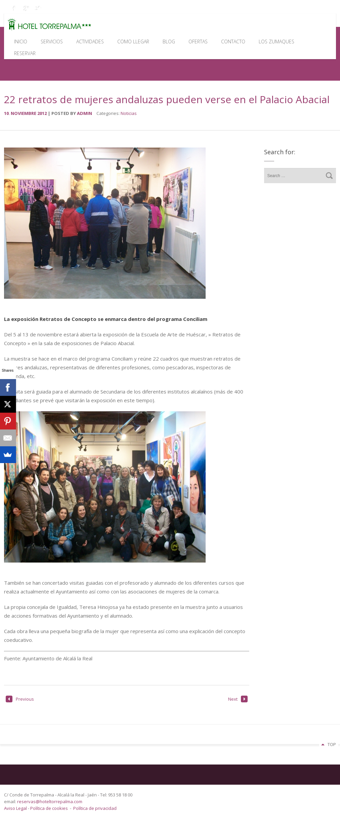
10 (7, 113)
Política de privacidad (95, 808)
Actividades (90, 41)
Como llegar (133, 41)
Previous (20, 699)
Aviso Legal (16, 808)
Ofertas (198, 41)
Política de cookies (49, 808)
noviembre (24, 113)
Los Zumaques (276, 41)
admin (84, 113)
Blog (169, 41)
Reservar (25, 53)
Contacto (233, 41)
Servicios (52, 41)
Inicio (20, 41)
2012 (42, 113)
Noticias (129, 113)
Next (238, 699)
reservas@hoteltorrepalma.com (50, 801)
